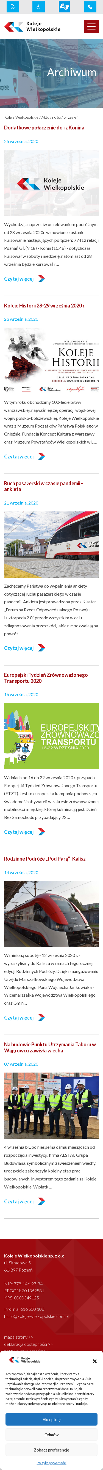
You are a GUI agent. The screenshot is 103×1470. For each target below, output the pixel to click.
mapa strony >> (18, 1336)
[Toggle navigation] (91, 26)
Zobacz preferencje (51, 1449)
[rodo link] (13, 6)
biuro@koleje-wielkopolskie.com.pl (36, 1316)
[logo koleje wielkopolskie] (26, 26)
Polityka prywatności (51, 1463)
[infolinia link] (90, 6)
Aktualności (51, 117)
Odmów (51, 1434)
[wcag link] (38, 6)
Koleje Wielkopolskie (21, 117)
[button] (95, 1360)
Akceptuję (52, 1419)
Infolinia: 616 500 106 (24, 1309)
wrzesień (71, 117)
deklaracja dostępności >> (28, 1344)
